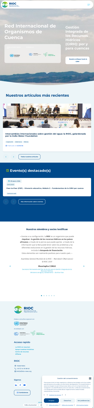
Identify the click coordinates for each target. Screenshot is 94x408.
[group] (47, 127)
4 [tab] (49, 296)
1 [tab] (42, 296)
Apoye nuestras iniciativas (24, 349)
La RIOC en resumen (22, 347)
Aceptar (51, 405)
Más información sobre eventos (32, 202)
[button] (90, 383)
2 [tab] (44, 296)
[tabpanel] (47, 255)
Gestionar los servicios (55, 400)
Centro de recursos (22, 352)
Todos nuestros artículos (29, 157)
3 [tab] (47, 296)
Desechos (67, 405)
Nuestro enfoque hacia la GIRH (78, 60)
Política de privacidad (30, 405)
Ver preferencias (84, 405)
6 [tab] (55, 296)
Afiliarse (18, 354)
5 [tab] (52, 296)
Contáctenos (22, 392)
